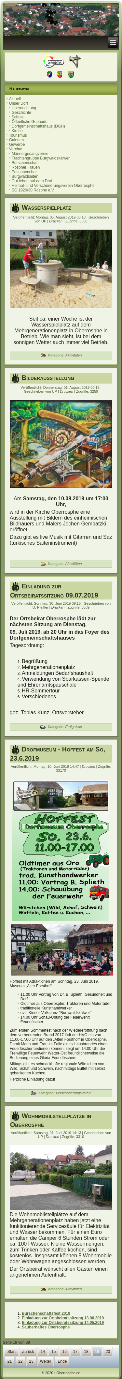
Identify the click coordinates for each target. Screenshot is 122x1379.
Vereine (15, 149)
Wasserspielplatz (46, 207)
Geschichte (21, 112)
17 (75, 1351)
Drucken (56, 221)
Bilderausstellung (48, 377)
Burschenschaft (25, 162)
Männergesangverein (30, 153)
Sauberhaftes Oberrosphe (46, 1327)
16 (64, 1351)
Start (11, 1351)
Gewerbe (17, 144)
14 (43, 1351)
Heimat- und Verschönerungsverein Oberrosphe (53, 185)
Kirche (17, 131)
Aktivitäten (73, 355)
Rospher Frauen (26, 167)
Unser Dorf (18, 103)
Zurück (28, 1351)
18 (86, 1351)
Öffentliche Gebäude (29, 121)
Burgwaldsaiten (25, 176)
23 (31, 1361)
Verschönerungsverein (73, 1093)
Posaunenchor (24, 172)
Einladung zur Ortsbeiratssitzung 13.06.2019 (63, 1318)
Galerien (16, 140)
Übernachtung (24, 108)
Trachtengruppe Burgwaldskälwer (41, 158)
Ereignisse (73, 727)
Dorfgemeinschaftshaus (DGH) (38, 126)
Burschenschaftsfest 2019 (46, 1313)
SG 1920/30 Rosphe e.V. (33, 190)
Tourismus (18, 135)
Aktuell (15, 99)
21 (9, 1361)
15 (53, 1351)
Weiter (45, 1361)
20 (108, 1351)
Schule (18, 117)
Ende (62, 1361)
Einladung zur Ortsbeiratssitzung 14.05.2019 (63, 1322)
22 (20, 1361)
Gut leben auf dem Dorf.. (33, 181)
